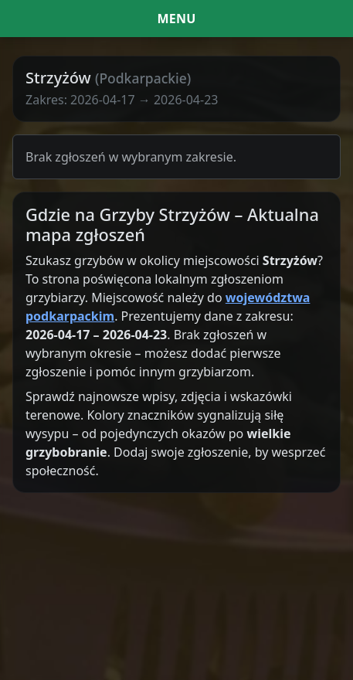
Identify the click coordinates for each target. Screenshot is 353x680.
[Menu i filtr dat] (176, 18)
